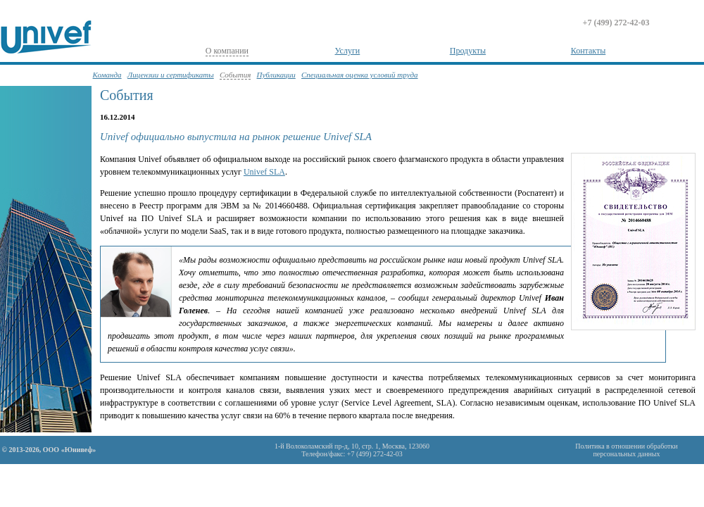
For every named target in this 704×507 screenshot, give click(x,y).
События (235, 74)
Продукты (468, 51)
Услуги (347, 51)
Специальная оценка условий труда (359, 74)
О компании (227, 51)
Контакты (588, 51)
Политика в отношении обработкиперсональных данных (626, 450)
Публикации (276, 74)
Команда (107, 74)
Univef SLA (264, 172)
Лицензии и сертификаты (170, 74)
